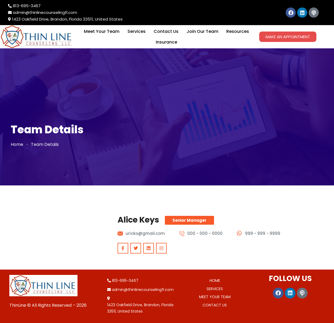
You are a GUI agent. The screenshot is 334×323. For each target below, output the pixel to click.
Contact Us (166, 31)
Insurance (166, 42)
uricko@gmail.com (145, 233)
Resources (237, 31)
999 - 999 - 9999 (262, 233)
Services (136, 31)
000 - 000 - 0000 (205, 233)
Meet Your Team (101, 31)
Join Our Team (202, 31)
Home (17, 144)
